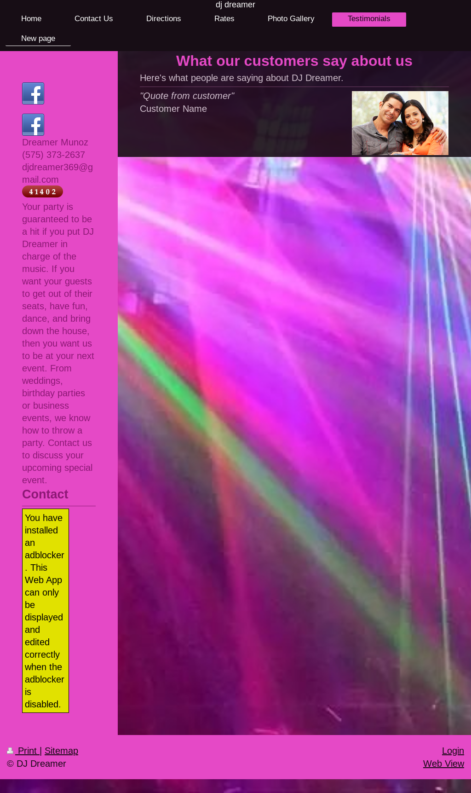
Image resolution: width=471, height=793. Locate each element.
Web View (443, 763)
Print (23, 750)
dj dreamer (235, 4)
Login (453, 750)
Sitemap (61, 750)
